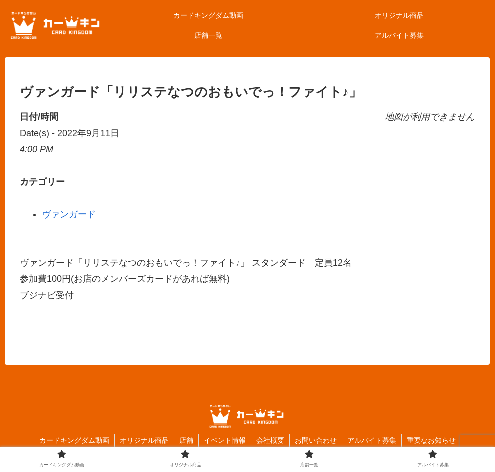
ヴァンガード (69, 214)
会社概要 (270, 440)
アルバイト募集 (372, 440)
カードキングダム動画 (75, 440)
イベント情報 (225, 440)
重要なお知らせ (431, 440)
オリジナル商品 (144, 440)
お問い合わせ (316, 440)
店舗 (187, 440)
